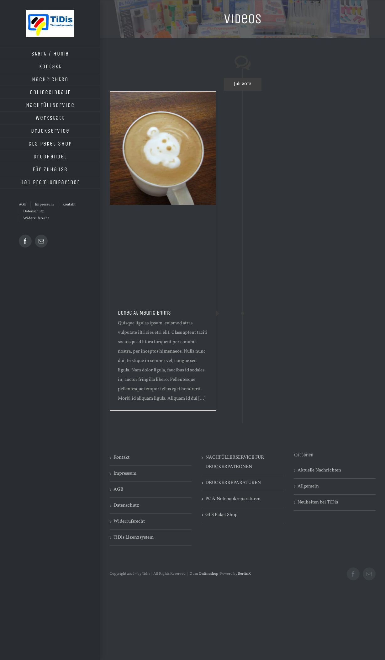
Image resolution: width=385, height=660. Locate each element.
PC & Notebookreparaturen (233, 499)
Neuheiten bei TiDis (318, 502)
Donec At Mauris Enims (144, 312)
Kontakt (121, 457)
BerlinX (244, 573)
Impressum (124, 473)
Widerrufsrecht (129, 521)
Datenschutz (126, 505)
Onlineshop (208, 573)
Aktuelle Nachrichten (319, 470)
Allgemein (308, 486)
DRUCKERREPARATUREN (233, 483)
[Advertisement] (163, 252)
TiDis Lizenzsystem (133, 537)
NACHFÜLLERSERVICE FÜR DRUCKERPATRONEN (234, 462)
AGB (118, 489)
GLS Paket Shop (221, 515)
